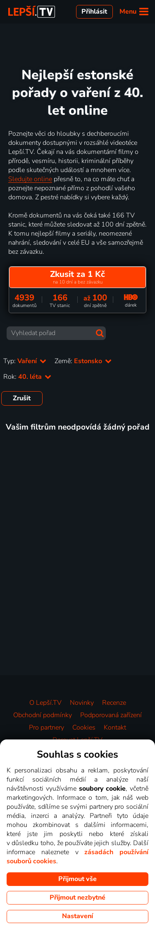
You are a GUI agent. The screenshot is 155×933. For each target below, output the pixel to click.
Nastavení (77, 916)
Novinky (82, 702)
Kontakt (115, 727)
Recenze (114, 702)
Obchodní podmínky (42, 715)
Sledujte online (30, 179)
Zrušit (22, 398)
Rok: (27, 376)
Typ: (24, 361)
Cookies (83, 727)
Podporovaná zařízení (111, 715)
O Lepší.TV (45, 702)
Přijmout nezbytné (77, 897)
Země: (83, 361)
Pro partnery (46, 727)
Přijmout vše (77, 878)
